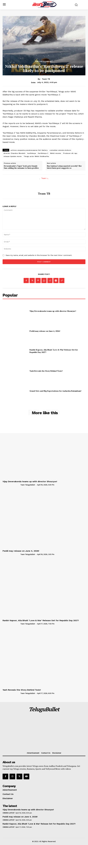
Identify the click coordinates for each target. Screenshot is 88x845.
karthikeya (31, 153)
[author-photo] (11, 485)
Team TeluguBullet (27, 485)
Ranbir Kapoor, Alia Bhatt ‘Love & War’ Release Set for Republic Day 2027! (54, 351)
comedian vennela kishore (60, 150)
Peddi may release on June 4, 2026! (45, 331)
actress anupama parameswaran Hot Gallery (29, 150)
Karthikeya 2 (43, 153)
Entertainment (44, 61)
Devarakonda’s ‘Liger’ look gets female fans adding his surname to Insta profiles (21, 167)
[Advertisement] (44, 732)
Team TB (46, 79)
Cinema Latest (9, 813)
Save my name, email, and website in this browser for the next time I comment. (39, 255)
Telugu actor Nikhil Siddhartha (36, 156)
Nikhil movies (55, 153)
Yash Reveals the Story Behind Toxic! (46, 371)
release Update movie (12, 156)
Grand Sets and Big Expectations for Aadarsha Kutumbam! (55, 391)
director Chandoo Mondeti (14, 153)
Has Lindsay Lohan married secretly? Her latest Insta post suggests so (64, 167)
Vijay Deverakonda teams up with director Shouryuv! (53, 311)
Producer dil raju (70, 153)
